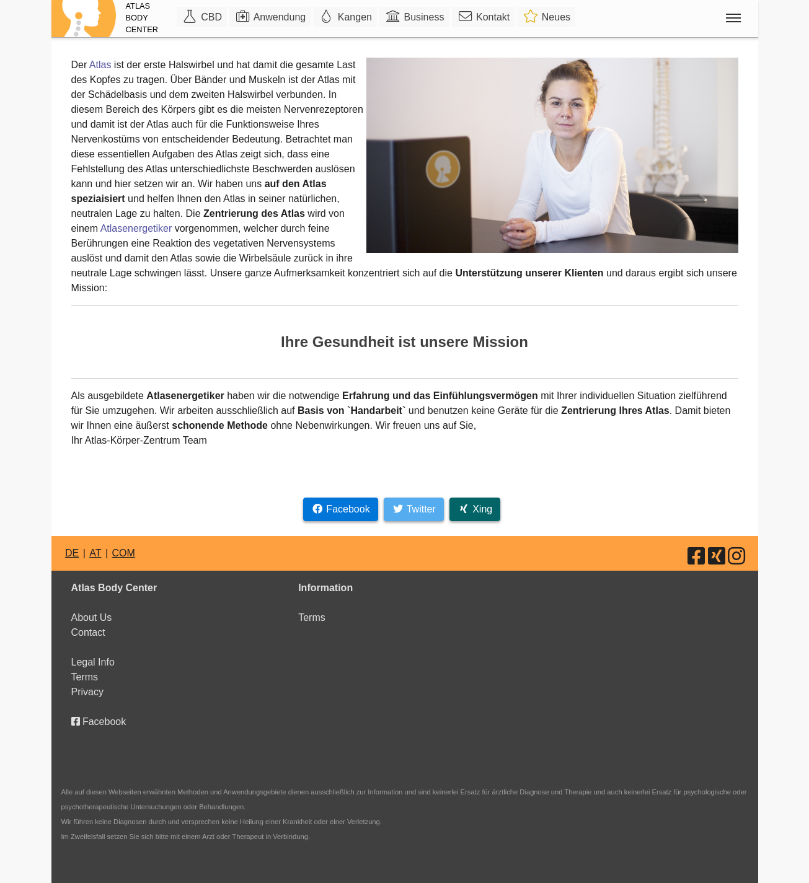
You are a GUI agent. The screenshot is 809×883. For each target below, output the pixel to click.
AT (95, 553)
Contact (88, 632)
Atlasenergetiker (136, 228)
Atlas (100, 64)
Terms (85, 677)
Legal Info (93, 662)
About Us (91, 617)
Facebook (98, 721)
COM (123, 553)
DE (72, 553)
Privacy (87, 692)
